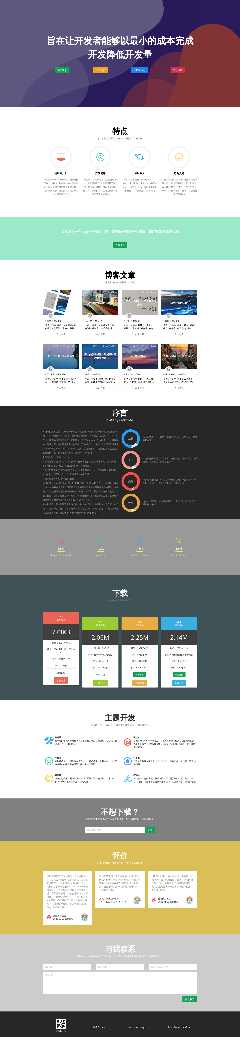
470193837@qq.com (139, 1027)
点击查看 (61, 322)
